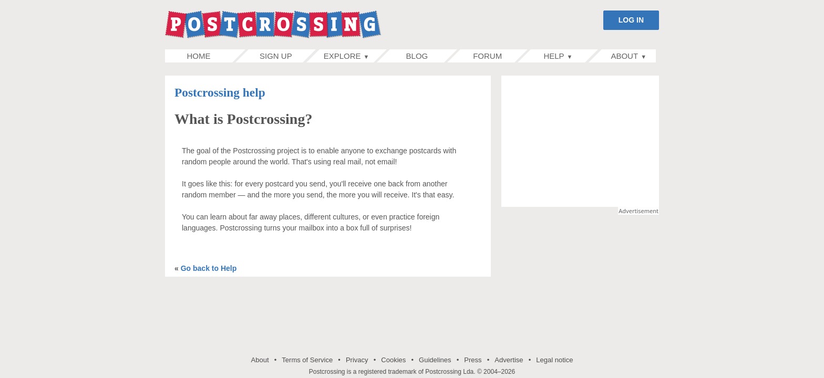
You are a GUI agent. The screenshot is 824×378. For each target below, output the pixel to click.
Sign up (276, 55)
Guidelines (435, 360)
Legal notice (554, 360)
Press (472, 360)
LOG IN (631, 20)
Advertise (509, 360)
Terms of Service (307, 360)
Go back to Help (209, 268)
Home (210, 55)
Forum (487, 55)
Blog (417, 55)
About (260, 360)
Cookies (393, 360)
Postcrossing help (219, 92)
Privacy (357, 360)
